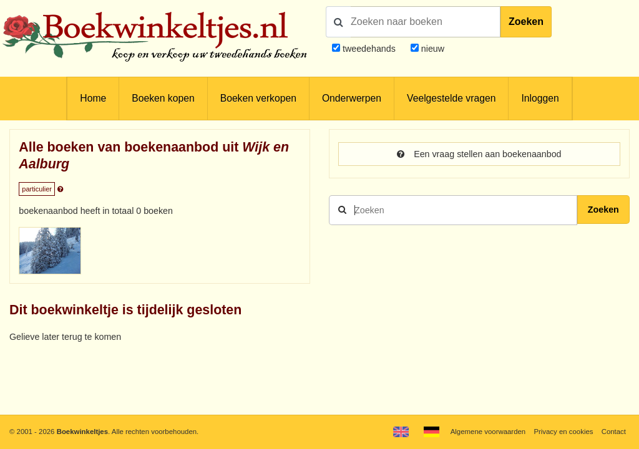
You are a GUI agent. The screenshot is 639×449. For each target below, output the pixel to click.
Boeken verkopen (258, 98)
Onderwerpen (351, 98)
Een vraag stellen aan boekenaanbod (479, 154)
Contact (614, 431)
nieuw (431, 49)
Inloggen (540, 98)
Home (93, 98)
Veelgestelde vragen (451, 98)
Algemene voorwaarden (488, 431)
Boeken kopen (163, 98)
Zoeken (526, 21)
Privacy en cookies (563, 431)
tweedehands (369, 49)
